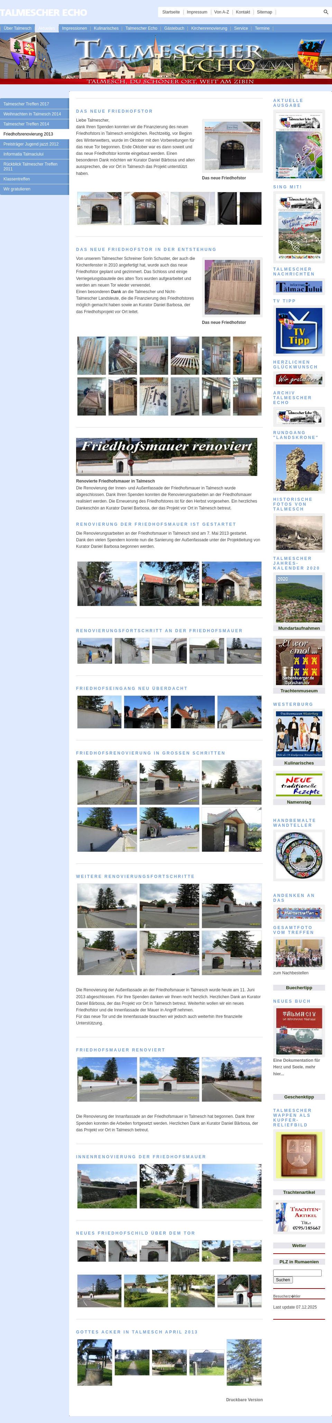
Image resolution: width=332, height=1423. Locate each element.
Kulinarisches (106, 28)
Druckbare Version (244, 1399)
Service (241, 28)
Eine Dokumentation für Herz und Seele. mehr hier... (296, 1067)
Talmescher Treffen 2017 (26, 104)
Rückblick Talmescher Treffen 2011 (30, 166)
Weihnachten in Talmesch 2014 (32, 114)
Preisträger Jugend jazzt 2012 (30, 144)
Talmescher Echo (141, 28)
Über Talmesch (17, 28)
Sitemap (264, 12)
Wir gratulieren (16, 189)
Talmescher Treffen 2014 (26, 124)
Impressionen (74, 28)
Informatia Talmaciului (23, 154)
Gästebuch (174, 28)
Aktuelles (46, 28)
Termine (262, 28)
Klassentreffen (16, 179)
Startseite (171, 12)
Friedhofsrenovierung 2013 (28, 134)
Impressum (197, 12)
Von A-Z (221, 12)
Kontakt (243, 12)
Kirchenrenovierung (209, 28)
